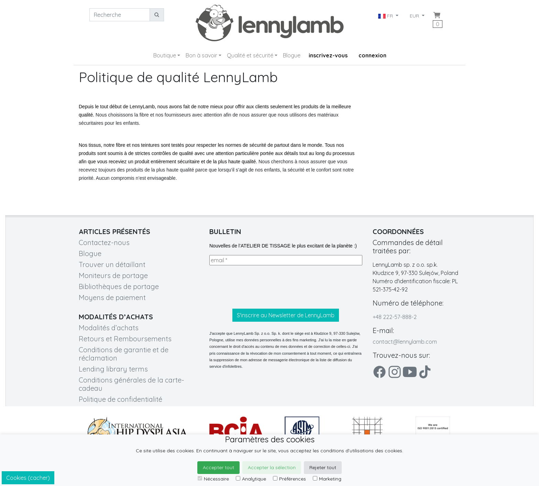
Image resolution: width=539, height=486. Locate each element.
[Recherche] (119, 14)
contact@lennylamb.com (405, 341)
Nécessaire (213, 479)
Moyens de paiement (112, 297)
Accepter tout (218, 467)
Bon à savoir (201, 55)
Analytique (251, 479)
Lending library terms (113, 369)
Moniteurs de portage (113, 275)
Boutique (164, 55)
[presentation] (261, 287)
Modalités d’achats (109, 327)
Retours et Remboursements (125, 338)
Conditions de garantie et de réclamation (123, 353)
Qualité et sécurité (250, 55)
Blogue (291, 55)
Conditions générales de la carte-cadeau (131, 384)
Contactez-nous (104, 242)
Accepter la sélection (272, 467)
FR (386, 16)
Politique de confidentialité (120, 399)
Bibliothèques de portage (119, 286)
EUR (415, 16)
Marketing (327, 479)
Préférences (289, 479)
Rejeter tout (322, 467)
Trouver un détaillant (112, 264)
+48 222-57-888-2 (395, 316)
